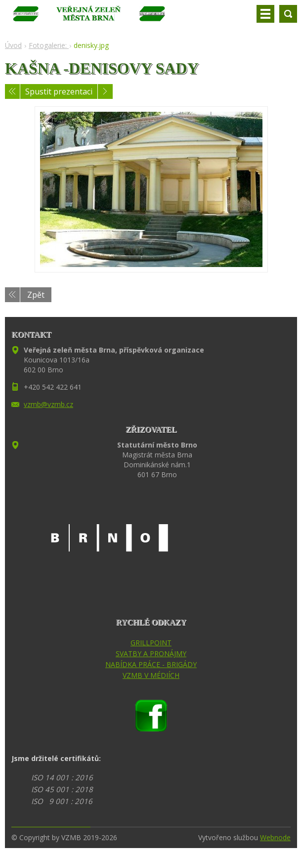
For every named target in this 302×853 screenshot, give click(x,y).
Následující (105, 91)
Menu (265, 14)
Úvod (13, 45)
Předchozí (12, 91)
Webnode (275, 837)
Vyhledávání (288, 14)
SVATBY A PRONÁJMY (151, 653)
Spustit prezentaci (58, 91)
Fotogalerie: (49, 45)
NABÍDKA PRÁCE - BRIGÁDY (151, 664)
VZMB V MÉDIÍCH (151, 675)
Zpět (35, 294)
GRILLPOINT (151, 642)
